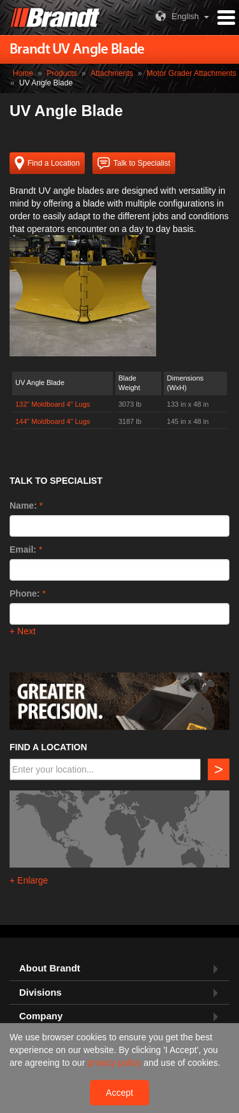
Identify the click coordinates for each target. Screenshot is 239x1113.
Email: (23, 549)
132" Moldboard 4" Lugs (52, 404)
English (175, 16)
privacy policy (115, 1063)
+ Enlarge (29, 880)
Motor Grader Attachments (191, 73)
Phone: (25, 593)
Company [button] (40, 1016)
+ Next (23, 631)
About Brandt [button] (49, 968)
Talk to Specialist (134, 163)
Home (23, 73)
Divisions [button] (40, 992)
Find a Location (47, 163)
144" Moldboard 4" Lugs (52, 421)
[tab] (119, 968)
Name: (23, 505)
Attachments (112, 73)
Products (61, 73)
